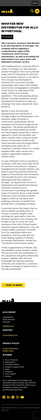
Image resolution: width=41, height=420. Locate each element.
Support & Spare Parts (14, 367)
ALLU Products (11, 360)
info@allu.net (8, 326)
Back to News (13, 285)
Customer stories (12, 364)
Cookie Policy (8, 351)
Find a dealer (10, 374)
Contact (8, 376)
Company (9, 371)
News (7, 369)
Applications (10, 362)
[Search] (32, 11)
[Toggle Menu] (37, 11)
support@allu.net (10, 335)
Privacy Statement (10, 348)
